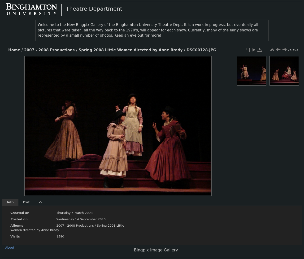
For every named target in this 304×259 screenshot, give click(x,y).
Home (14, 50)
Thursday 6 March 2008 (74, 213)
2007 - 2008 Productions (49, 50)
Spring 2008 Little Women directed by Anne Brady (131, 50)
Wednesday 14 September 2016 (80, 219)
